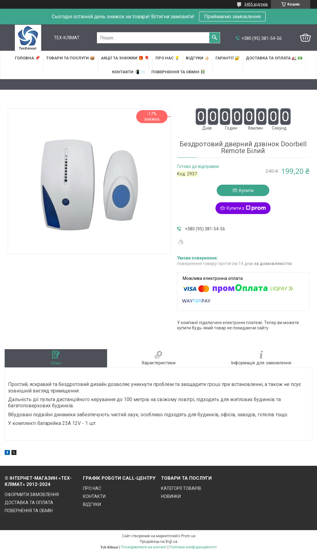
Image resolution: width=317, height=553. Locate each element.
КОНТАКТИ (94, 496)
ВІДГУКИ (92, 504)
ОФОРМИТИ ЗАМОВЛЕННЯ (32, 494)
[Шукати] (214, 37)
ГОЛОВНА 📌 (27, 58)
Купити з (246, 208)
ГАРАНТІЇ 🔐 (227, 58)
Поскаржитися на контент (144, 547)
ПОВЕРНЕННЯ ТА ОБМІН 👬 (178, 72)
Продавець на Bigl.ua (158, 541)
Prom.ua (188, 536)
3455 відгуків (256, 4)
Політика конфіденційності (193, 547)
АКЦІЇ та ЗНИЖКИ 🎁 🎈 (125, 58)
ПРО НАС (92, 488)
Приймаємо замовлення (232, 16)
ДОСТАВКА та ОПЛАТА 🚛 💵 (274, 58)
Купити (246, 190)
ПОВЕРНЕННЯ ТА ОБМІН (29, 510)
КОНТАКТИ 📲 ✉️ (128, 72)
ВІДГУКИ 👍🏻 (197, 58)
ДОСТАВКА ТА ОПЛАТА (29, 502)
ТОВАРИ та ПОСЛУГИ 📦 (70, 58)
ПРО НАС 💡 (167, 58)
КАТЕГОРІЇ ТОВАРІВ (181, 488)
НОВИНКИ (171, 496)
